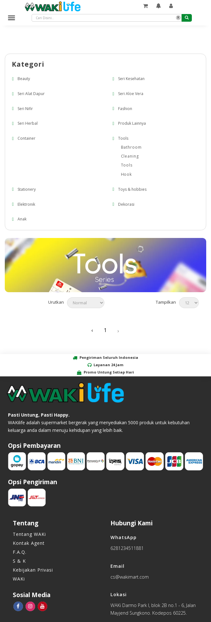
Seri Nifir (25, 108)
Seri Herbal (28, 123)
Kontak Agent (29, 543)
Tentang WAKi (29, 534)
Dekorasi (126, 204)
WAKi (19, 579)
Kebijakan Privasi (33, 570)
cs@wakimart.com (129, 577)
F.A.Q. (19, 552)
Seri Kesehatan (131, 78)
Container (26, 138)
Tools (123, 138)
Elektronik (26, 204)
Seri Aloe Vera (130, 93)
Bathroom (131, 147)
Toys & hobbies (132, 189)
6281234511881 (127, 548)
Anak (22, 219)
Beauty (24, 78)
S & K (19, 561)
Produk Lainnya (132, 123)
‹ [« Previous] (92, 330)
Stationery (27, 189)
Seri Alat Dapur (31, 93)
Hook (126, 174)
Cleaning (130, 156)
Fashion (125, 108)
